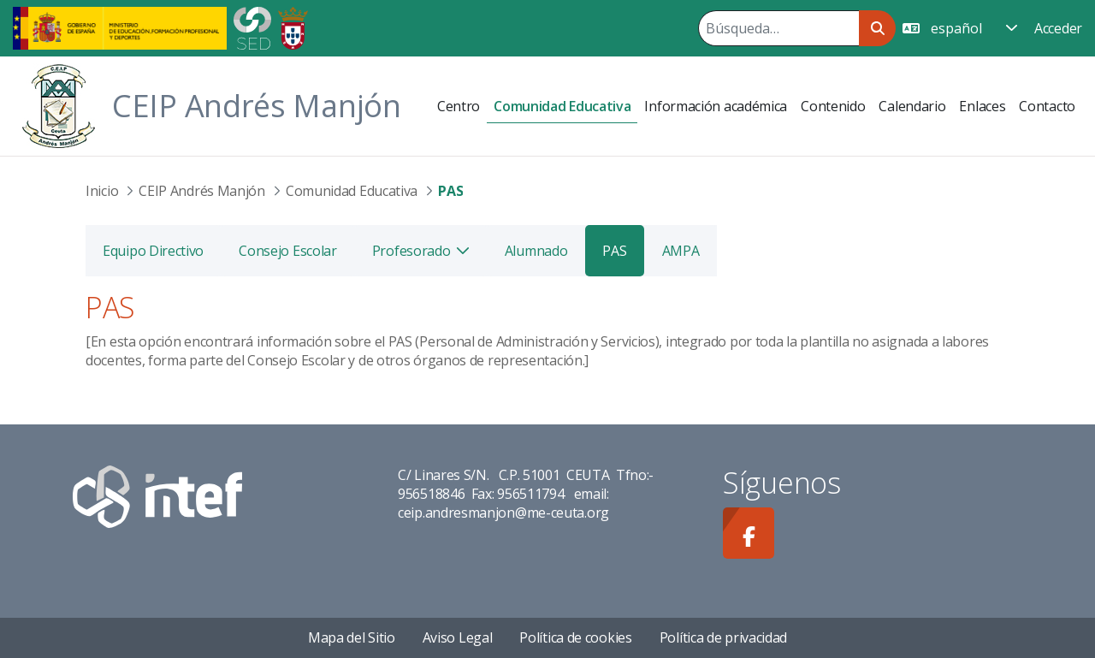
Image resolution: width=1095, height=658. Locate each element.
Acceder (1058, 28)
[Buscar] (778, 28)
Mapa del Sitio (351, 637)
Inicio (102, 190)
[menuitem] (458, 106)
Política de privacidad (723, 637)
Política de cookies (575, 637)
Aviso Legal (458, 637)
